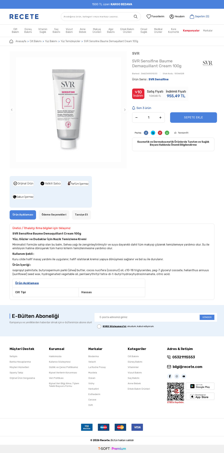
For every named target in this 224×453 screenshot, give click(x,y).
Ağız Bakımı (111, 31)
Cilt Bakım (15, 31)
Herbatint (93, 389)
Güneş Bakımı (28, 31)
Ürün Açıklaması (23, 214)
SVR (135, 53)
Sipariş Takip (16, 372)
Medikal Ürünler (158, 31)
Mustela (92, 372)
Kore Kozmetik (173, 31)
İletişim (13, 356)
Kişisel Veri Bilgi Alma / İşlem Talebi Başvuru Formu (64, 384)
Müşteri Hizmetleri (19, 367)
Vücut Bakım (69, 31)
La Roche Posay (97, 367)
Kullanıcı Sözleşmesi (60, 361)
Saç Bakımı (56, 31)
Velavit (92, 361)
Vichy (91, 383)
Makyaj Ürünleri (97, 31)
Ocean (91, 378)
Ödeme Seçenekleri (54, 214)
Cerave (92, 399)
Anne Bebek (82, 31)
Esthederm (94, 394)
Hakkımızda (55, 356)
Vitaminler (133, 367)
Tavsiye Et (183, 132)
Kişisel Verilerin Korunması (63, 372)
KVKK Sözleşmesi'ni (114, 326)
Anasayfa (18, 41)
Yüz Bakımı (51, 41)
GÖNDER (207, 317)
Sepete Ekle (193, 117)
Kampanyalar (191, 30)
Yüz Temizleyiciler (70, 41)
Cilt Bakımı (35, 41)
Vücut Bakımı (135, 372)
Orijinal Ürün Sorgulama (22, 378)
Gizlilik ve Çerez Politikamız (63, 367)
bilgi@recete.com (187, 367)
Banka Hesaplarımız (20, 361)
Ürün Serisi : (150, 79)
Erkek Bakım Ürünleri (127, 31)
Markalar (208, 30)
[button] (11, 109)
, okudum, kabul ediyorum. (125, 326)
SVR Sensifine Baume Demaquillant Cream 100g (111, 41)
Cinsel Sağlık (144, 31)
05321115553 (183, 357)
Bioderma (93, 356)
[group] (68, 109)
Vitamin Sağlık (42, 31)
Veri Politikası (56, 378)
